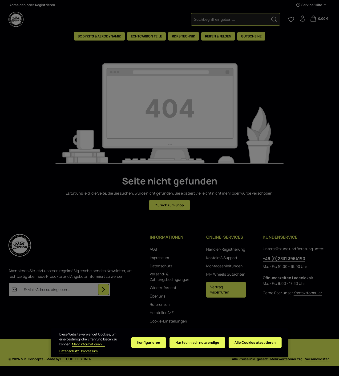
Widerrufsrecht (163, 297)
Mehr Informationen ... (76, 348)
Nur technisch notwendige (194, 344)
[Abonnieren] (103, 299)
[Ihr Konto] (301, 24)
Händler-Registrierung (225, 259)
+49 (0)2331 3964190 (284, 268)
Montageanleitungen (224, 275)
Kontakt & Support (221, 267)
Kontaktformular (308, 302)
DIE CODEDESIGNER (75, 369)
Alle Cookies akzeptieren (254, 344)
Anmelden (17, 5)
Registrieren (45, 5)
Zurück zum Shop (170, 214)
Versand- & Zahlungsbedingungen (169, 286)
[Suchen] (196, 24)
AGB (153, 259)
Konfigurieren (143, 344)
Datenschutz (161, 275)
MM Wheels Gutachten (226, 284)
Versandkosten (317, 369)
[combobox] (151, 24)
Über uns (157, 305)
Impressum (159, 267)
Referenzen (160, 314)
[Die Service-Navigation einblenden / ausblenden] (311, 4)
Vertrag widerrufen (219, 299)
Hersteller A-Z (162, 322)
